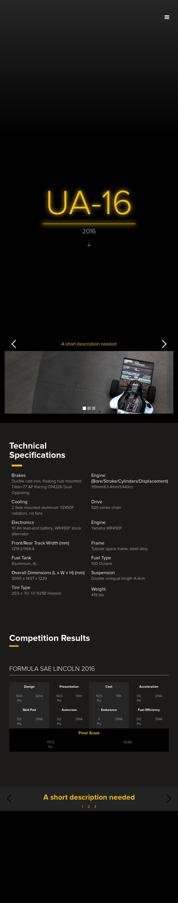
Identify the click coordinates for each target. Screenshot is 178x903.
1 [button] (82, 806)
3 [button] (95, 806)
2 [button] (89, 806)
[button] (166, 16)
